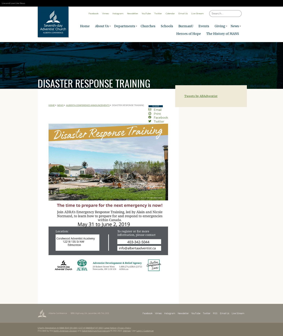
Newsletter (132, 13)
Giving (220, 26)
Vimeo (105, 13)
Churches (148, 26)
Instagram (117, 13)
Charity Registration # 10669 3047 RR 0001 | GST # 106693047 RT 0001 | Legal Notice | (78, 328)
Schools (167, 26)
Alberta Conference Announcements (88, 105)
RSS (216, 313)
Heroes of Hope (188, 34)
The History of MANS (222, 34)
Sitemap (127, 331)
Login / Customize (145, 331)
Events (204, 26)
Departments (124, 26)
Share (155, 106)
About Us (102, 26)
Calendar (170, 13)
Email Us (183, 13)
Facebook (94, 13)
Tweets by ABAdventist (200, 96)
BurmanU (185, 26)
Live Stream (197, 13)
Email (155, 110)
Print (154, 114)
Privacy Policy (124, 328)
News (235, 26)
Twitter (158, 13)
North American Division (65, 331)
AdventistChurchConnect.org (96, 331)
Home (85, 26)
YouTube (146, 13)
